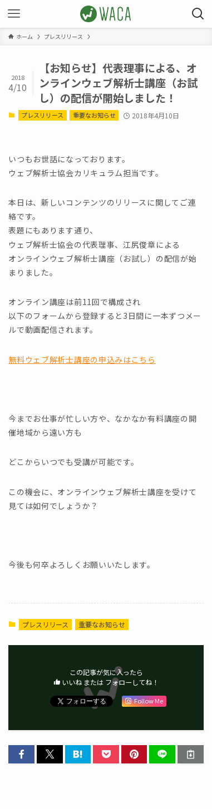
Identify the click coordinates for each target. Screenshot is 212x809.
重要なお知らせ (94, 115)
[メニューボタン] (14, 14)
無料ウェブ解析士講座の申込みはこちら (82, 359)
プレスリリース (42, 115)
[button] (21, 754)
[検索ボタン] (198, 14)
